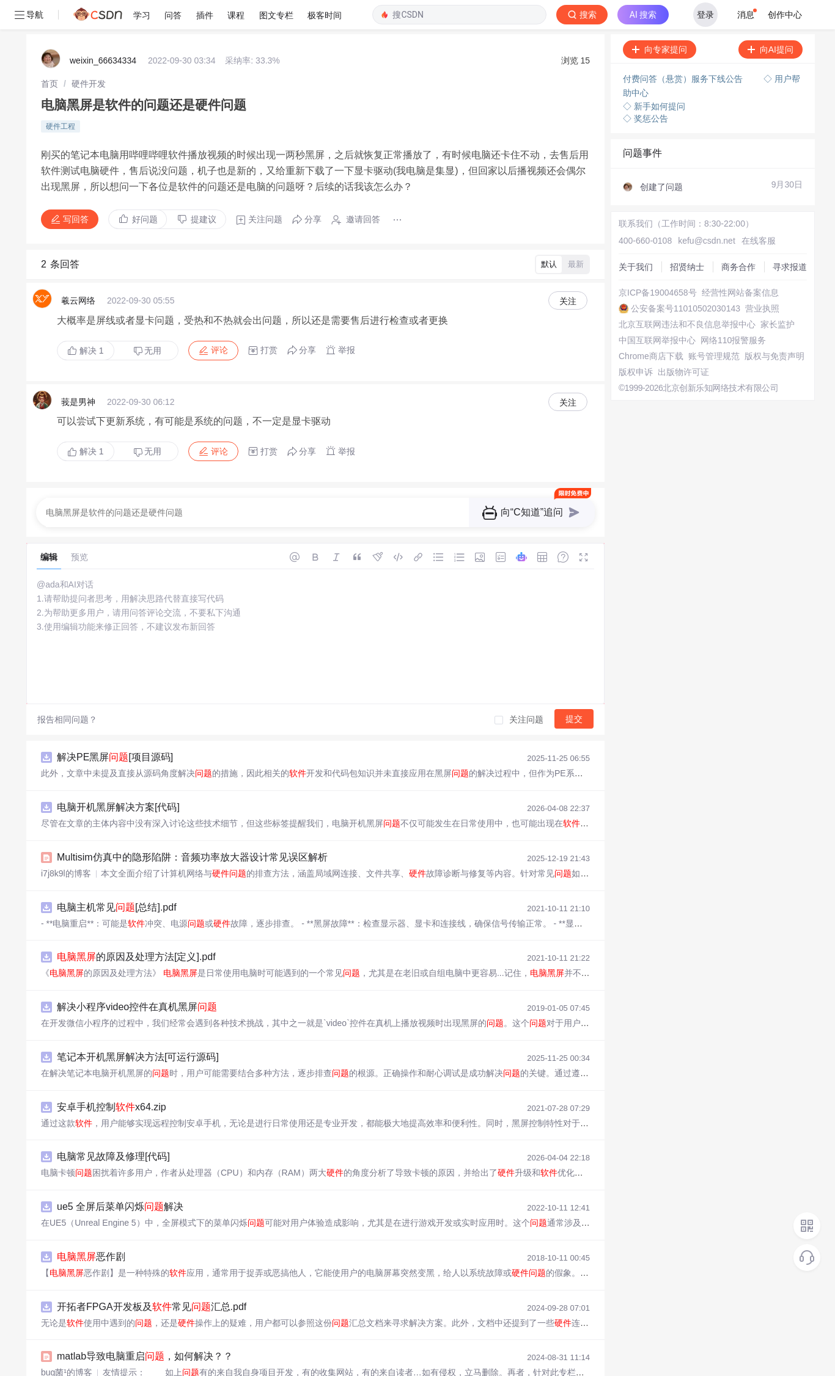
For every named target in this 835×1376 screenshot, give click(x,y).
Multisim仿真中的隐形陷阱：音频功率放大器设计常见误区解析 (192, 828)
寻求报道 (790, 237)
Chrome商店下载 (651, 327)
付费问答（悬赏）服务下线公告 (684, 49)
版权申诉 (636, 343)
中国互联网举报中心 (657, 311)
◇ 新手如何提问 (654, 77)
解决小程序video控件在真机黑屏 (137, 977)
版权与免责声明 (774, 327)
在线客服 (758, 211)
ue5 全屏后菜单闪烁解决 (120, 1177)
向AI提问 (770, 20)
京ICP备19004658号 (658, 263)
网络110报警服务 (733, 311)
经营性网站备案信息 (740, 263)
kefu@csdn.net (706, 211)
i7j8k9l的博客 (66, 844)
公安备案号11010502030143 (685, 279)
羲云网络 (78, 271)
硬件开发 (89, 54)
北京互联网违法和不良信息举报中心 (687, 295)
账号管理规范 (714, 327)
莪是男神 (78, 372)
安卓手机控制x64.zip (111, 1077)
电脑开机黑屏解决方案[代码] (118, 778)
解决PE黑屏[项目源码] (115, 728)
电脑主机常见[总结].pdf (117, 878)
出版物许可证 (683, 343)
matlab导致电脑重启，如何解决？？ (145, 1327)
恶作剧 (91, 1227)
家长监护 (777, 295)
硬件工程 (60, 97)
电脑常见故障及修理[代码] (113, 1127)
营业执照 (762, 279)
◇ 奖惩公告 (645, 89)
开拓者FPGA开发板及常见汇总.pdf (151, 1277)
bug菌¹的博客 (66, 1343)
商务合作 (738, 237)
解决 (85, 321)
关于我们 (636, 237)
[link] (49, 54)
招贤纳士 (687, 237)
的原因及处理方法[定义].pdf (136, 927)
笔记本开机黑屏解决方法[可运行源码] (138, 1027)
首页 (49, 54)
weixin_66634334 (103, 31)
